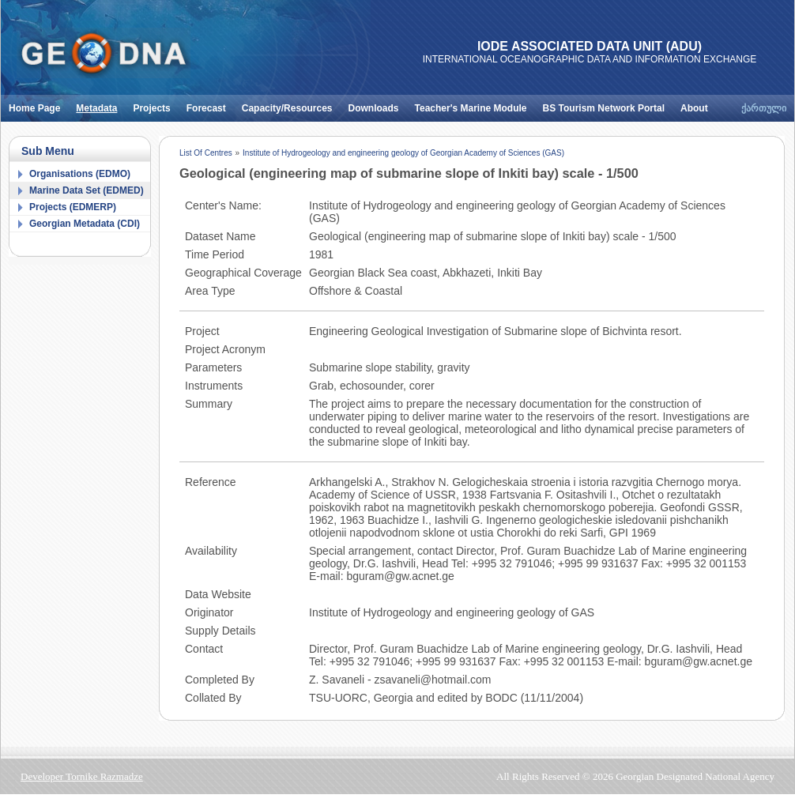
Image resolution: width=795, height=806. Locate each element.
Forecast (210, 104)
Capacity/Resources (291, 104)
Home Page (38, 104)
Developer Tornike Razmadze (82, 776)
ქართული (763, 108)
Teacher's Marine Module (475, 104)
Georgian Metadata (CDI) (84, 223)
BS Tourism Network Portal (608, 104)
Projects (155, 104)
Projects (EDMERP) (72, 207)
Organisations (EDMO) (79, 173)
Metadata (100, 104)
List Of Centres (205, 153)
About (698, 104)
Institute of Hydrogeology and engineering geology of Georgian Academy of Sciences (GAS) (403, 153)
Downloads (378, 104)
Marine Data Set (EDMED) (86, 190)
